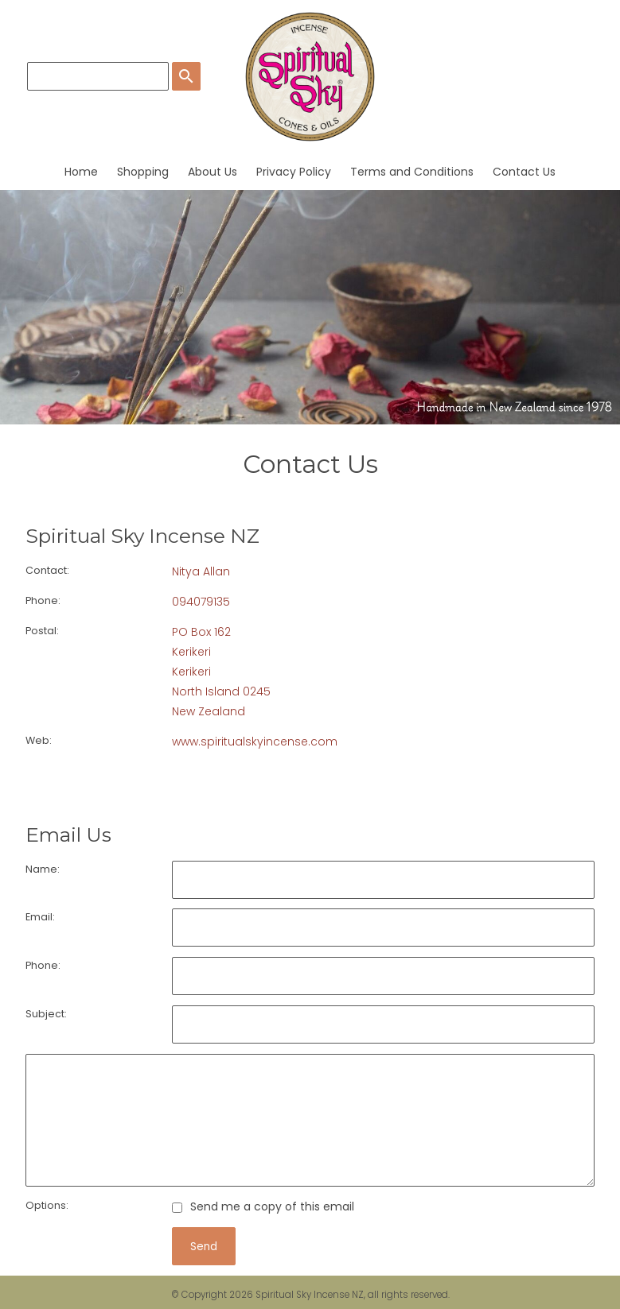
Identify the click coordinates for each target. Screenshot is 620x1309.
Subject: (46, 1013)
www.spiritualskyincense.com (254, 741)
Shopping (143, 172)
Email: (40, 917)
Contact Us (524, 172)
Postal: (42, 630)
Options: (46, 1205)
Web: (38, 740)
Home (81, 172)
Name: (42, 869)
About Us (212, 172)
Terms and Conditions (412, 172)
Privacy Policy (293, 172)
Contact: (47, 570)
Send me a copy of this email (263, 1206)
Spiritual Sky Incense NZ (309, 1294)
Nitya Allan (201, 571)
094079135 (201, 602)
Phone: (42, 600)
